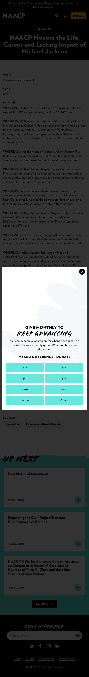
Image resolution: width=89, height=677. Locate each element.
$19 (25, 367)
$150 (25, 389)
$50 (25, 378)
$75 (64, 378)
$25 (64, 367)
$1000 (25, 400)
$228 (64, 389)
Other (64, 400)
